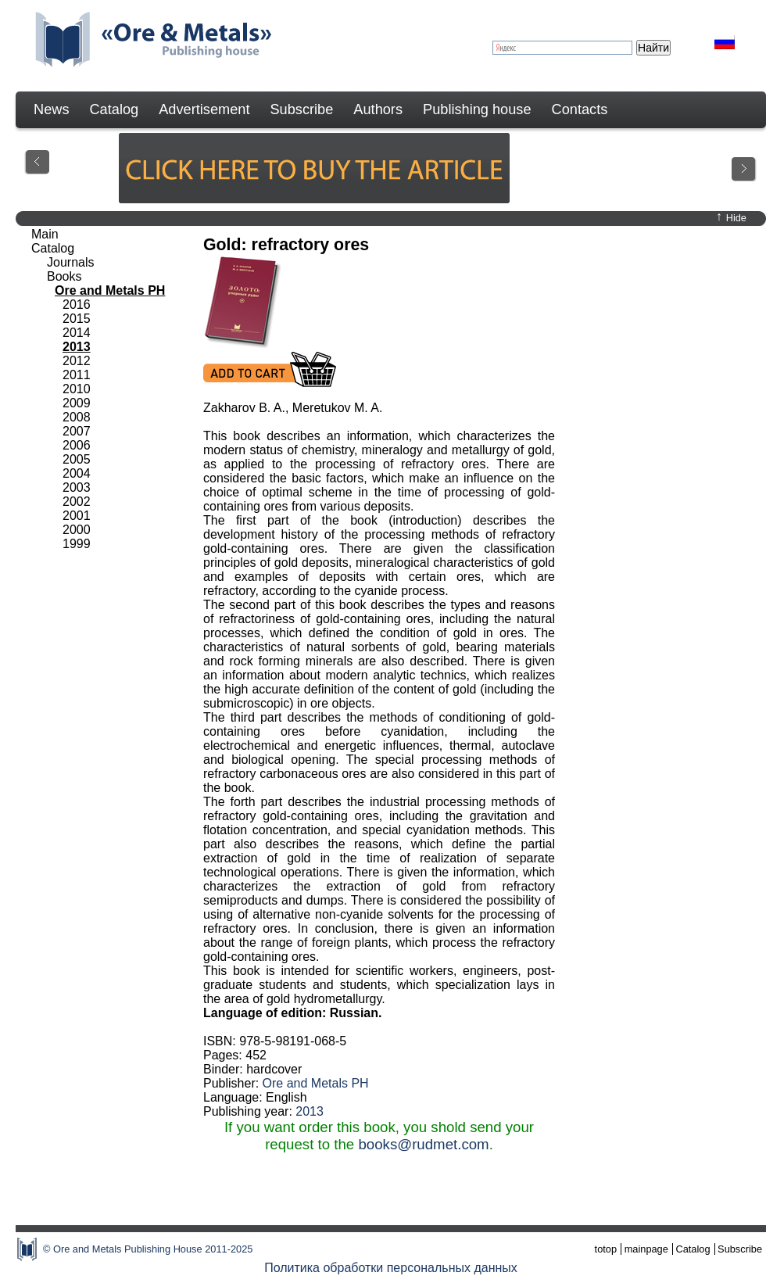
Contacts (580, 109)
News (51, 109)
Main (45, 234)
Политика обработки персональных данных (390, 1267)
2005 (77, 459)
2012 (77, 360)
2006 (77, 445)
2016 (77, 304)
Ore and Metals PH (316, 1083)
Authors (378, 109)
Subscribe (301, 109)
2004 (77, 473)
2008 (77, 417)
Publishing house (477, 109)
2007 (77, 431)
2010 (77, 389)
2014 (77, 332)
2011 (77, 375)
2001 (77, 515)
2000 (77, 529)
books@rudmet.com (423, 1144)
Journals (70, 262)
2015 (77, 318)
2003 (77, 487)
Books (64, 276)
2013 (309, 1111)
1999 (77, 543)
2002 (77, 501)
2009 (77, 403)
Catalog (113, 109)
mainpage (646, 1249)
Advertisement (204, 109)
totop (606, 1249)
